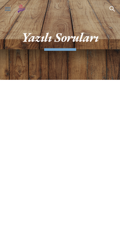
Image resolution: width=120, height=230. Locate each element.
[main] (60, 40)
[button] (7, 9)
